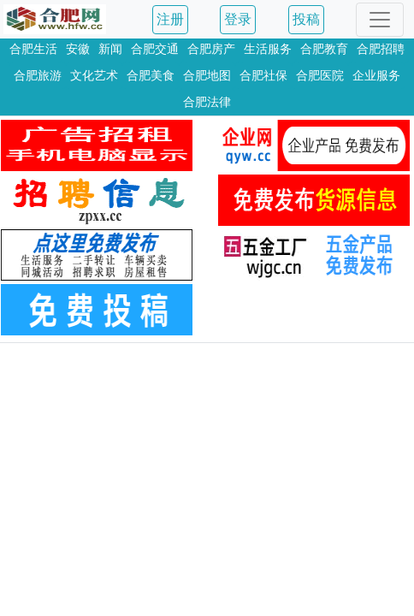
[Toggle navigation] (380, 20)
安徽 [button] (78, 49)
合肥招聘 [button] (381, 49)
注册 (170, 19)
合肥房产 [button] (211, 49)
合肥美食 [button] (150, 75)
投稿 (306, 19)
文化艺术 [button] (94, 75)
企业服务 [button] (376, 75)
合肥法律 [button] (207, 102)
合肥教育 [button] (324, 49)
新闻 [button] (110, 49)
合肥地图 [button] (207, 75)
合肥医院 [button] (320, 75)
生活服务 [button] (268, 49)
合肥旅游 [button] (38, 75)
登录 (237, 19)
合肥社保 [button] (263, 75)
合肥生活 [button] (33, 49)
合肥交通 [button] (155, 49)
